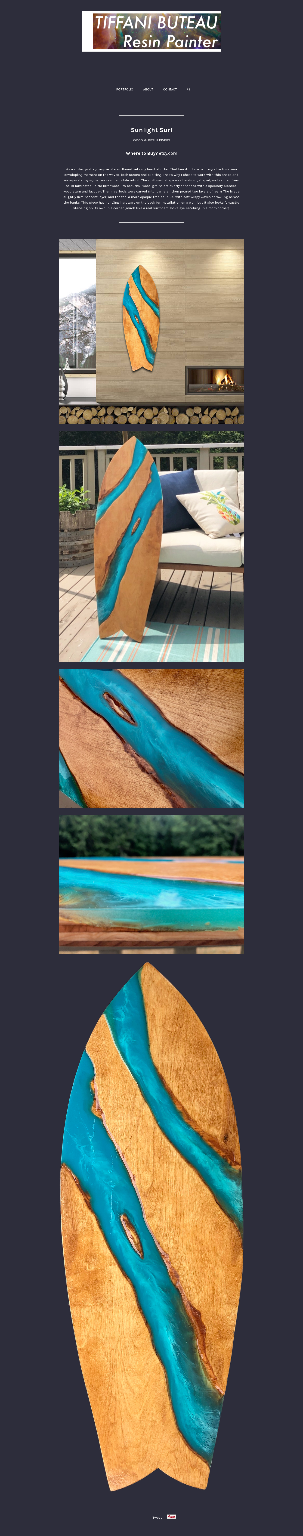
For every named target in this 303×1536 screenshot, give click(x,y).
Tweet (157, 1517)
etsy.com (168, 153)
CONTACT (170, 89)
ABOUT (148, 89)
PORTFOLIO (124, 89)
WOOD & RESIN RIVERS (151, 140)
